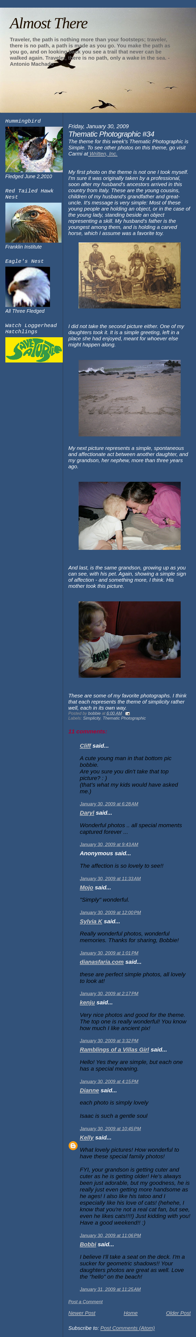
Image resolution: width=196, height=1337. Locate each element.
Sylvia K (91, 921)
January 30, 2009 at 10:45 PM (110, 1128)
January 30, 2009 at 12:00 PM (110, 912)
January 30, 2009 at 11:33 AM (110, 878)
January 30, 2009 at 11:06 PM (110, 1235)
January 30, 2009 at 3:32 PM (109, 1040)
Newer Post (81, 1313)
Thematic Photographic (124, 718)
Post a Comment (85, 1301)
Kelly (87, 1137)
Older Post (178, 1313)
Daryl (87, 813)
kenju (87, 1002)
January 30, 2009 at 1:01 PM (109, 953)
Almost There (48, 23)
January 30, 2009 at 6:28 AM (109, 804)
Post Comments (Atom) (127, 1328)
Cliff (85, 746)
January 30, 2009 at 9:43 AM (109, 844)
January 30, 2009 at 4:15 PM (109, 1081)
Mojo (86, 887)
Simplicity (91, 718)
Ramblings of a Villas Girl (114, 1049)
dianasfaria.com (102, 962)
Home (131, 1313)
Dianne (89, 1090)
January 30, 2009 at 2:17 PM (109, 993)
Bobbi (88, 1244)
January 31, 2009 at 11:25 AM (110, 1289)
